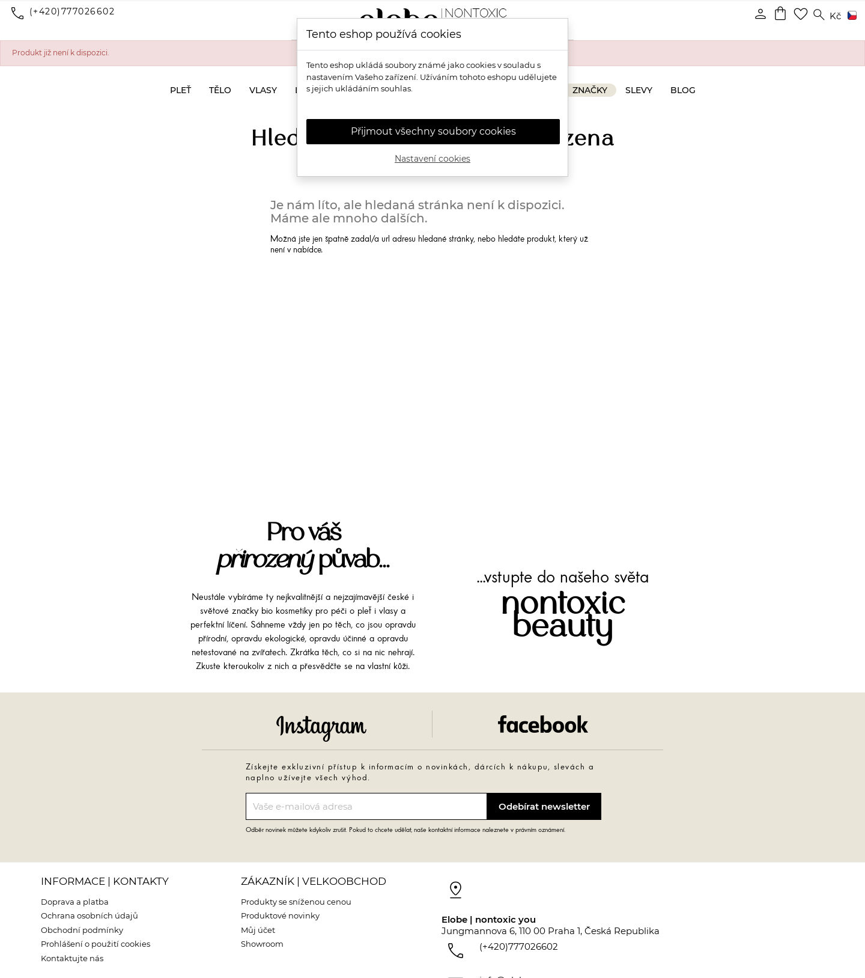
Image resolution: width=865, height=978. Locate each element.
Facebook (543, 724)
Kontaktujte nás (72, 958)
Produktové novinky (280, 915)
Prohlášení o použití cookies (95, 944)
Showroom (262, 944)
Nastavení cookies (432, 158)
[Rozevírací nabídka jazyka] (850, 16)
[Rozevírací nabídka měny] (835, 16)
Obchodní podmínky (82, 930)
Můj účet (258, 930)
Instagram (321, 728)
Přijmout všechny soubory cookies (433, 131)
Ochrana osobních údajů (89, 915)
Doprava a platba (75, 901)
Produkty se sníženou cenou (296, 901)
